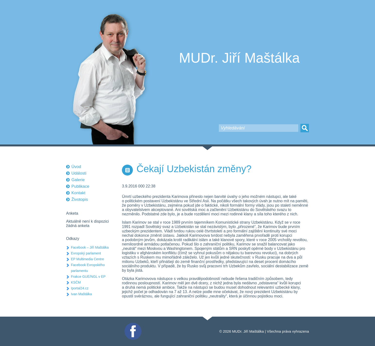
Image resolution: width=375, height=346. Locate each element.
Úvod (76, 166)
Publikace (80, 186)
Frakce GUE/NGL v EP (88, 276)
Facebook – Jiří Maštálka (90, 247)
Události (78, 173)
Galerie (78, 179)
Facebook (132, 325)
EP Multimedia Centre (87, 259)
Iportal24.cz (79, 288)
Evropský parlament (86, 253)
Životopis (79, 199)
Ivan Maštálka (81, 294)
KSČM (76, 282)
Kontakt (78, 193)
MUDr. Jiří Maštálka (239, 58)
